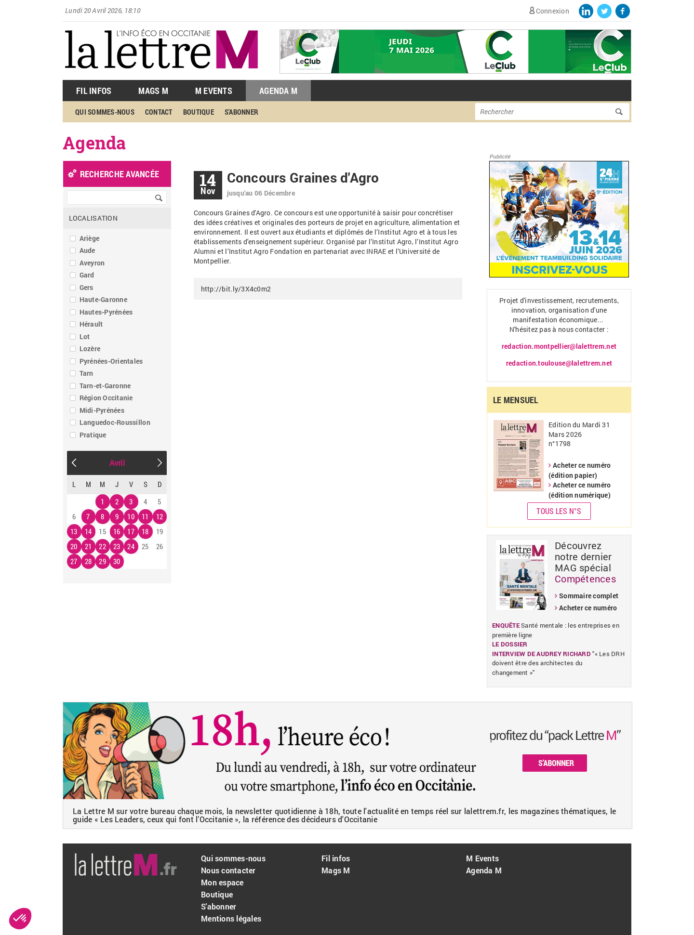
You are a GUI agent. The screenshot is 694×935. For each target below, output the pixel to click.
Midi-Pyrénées (102, 410)
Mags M (153, 90)
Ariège (90, 238)
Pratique (93, 434)
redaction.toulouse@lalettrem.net (559, 363)
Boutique (198, 112)
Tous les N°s (558, 511)
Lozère (90, 348)
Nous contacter (228, 870)
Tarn (86, 373)
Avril (117, 463)
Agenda (94, 142)
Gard (87, 274)
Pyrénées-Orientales (111, 361)
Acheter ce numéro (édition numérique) (579, 490)
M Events (213, 90)
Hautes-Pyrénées (106, 311)
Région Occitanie (106, 397)
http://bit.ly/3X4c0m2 (236, 288)
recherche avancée (119, 174)
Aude (87, 250)
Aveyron (92, 262)
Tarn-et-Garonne (105, 385)
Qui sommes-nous (104, 112)
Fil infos (335, 858)
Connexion (552, 10)
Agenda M (278, 90)
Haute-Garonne (103, 299)
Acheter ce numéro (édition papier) (579, 470)
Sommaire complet (588, 595)
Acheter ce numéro (588, 607)
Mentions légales (231, 918)
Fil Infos (93, 90)
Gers (86, 287)
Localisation (93, 218)
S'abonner (241, 112)
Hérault (91, 324)
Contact (159, 112)
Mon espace (222, 882)
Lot (85, 336)
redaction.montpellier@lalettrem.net (559, 346)
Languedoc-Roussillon (115, 422)
